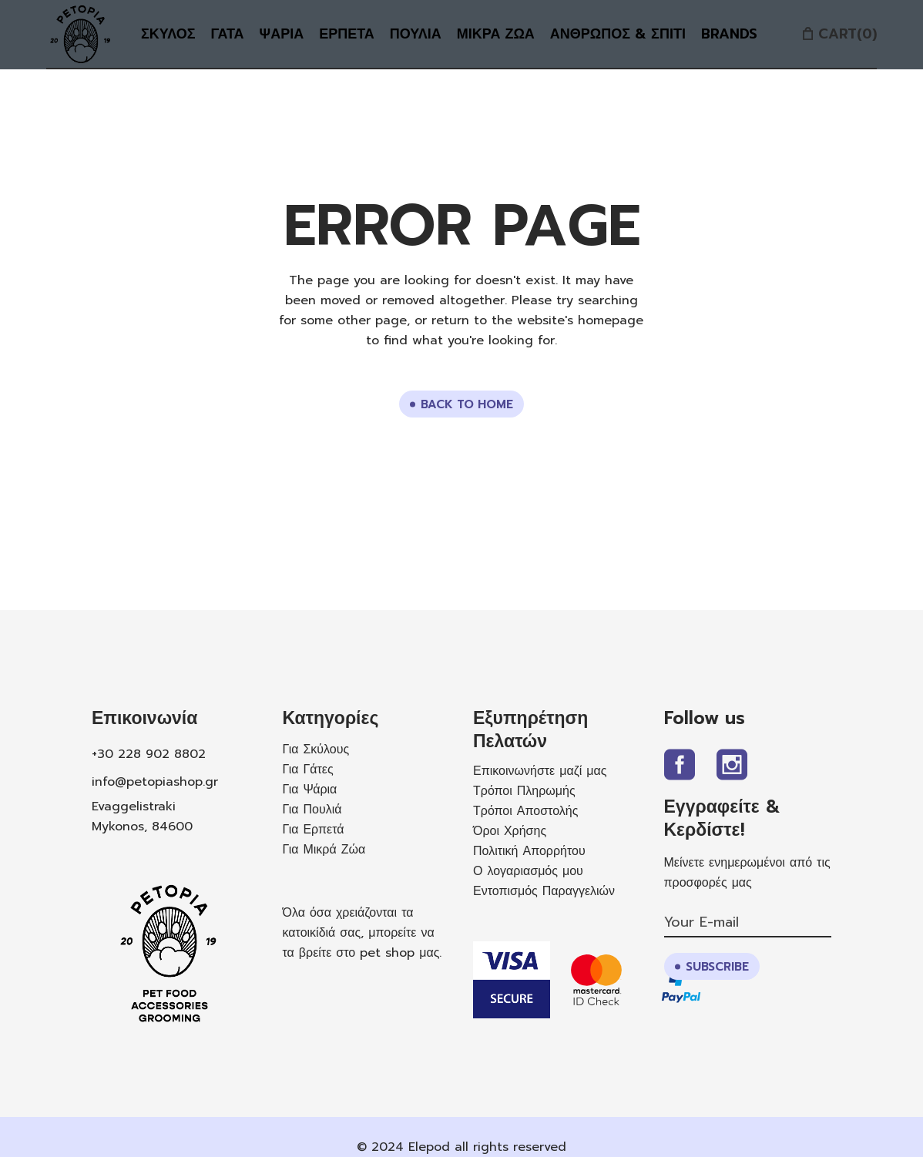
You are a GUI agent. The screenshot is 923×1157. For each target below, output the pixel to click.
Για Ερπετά (313, 829)
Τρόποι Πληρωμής (524, 791)
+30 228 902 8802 (149, 754)
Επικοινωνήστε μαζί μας (540, 771)
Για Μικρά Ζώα (324, 849)
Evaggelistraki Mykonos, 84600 (142, 816)
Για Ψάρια (310, 789)
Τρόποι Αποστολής (525, 811)
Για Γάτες (308, 769)
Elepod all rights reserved (487, 1147)
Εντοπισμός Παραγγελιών (544, 891)
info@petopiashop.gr (155, 782)
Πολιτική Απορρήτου (529, 851)
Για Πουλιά (312, 809)
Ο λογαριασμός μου (528, 871)
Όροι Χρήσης (509, 831)
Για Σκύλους (316, 749)
